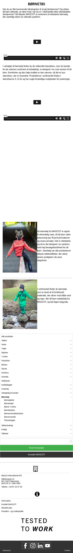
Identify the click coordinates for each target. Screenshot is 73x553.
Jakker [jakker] (4, 340)
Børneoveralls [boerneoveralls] (10, 417)
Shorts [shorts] (4, 369)
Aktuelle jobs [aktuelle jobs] (6, 508)
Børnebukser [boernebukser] (9, 410)
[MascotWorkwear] (25, 545)
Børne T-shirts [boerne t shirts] (10, 407)
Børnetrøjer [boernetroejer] (9, 403)
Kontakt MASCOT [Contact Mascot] (36, 454)
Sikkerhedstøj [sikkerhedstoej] (7, 425)
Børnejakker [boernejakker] (9, 400)
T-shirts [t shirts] (4, 357)
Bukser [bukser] (4, 365)
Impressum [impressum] (7, 550)
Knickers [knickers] (5, 373)
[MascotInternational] (47, 545)
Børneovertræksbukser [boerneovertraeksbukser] (13, 413)
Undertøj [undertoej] (5, 389)
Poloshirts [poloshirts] (5, 361)
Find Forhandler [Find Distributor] (36, 448)
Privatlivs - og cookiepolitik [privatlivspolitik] (12, 511)
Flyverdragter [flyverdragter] (9, 420)
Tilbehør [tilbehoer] (4, 433)
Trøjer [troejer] (3, 348)
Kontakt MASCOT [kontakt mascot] (8, 504)
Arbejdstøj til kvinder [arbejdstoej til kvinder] (9, 393)
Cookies (67, 550)
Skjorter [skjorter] (4, 352)
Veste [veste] (3, 344)
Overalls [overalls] (4, 377)
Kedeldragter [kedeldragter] (6, 385)
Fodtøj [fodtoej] (4, 429)
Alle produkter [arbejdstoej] (7, 336)
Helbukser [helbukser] (5, 381)
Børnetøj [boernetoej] (5, 397)
